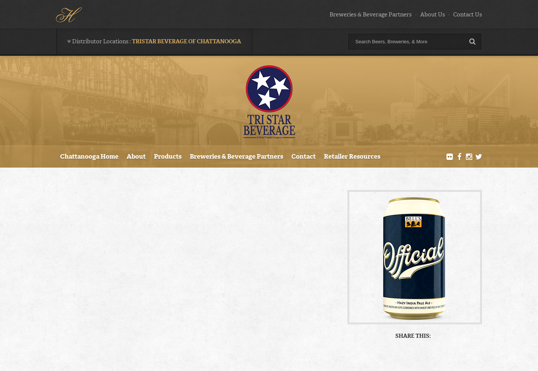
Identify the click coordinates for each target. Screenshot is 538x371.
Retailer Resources (352, 156)
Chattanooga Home (89, 156)
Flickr (449, 157)
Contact (303, 156)
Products (168, 156)
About (136, 156)
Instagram (469, 157)
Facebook (459, 157)
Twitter (478, 157)
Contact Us (467, 14)
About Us (432, 14)
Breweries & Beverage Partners (371, 14)
